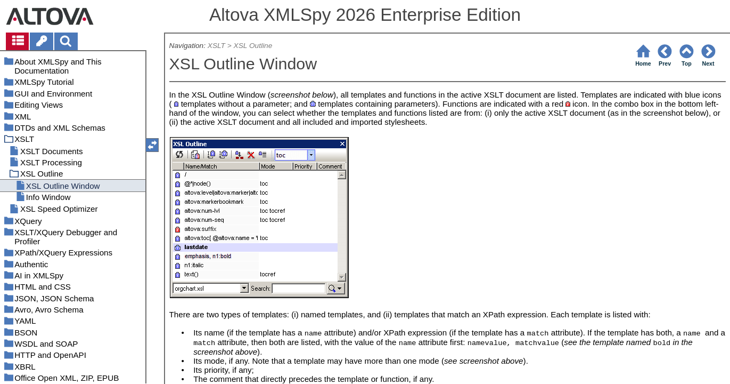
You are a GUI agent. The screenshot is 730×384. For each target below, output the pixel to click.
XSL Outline (253, 46)
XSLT (216, 46)
